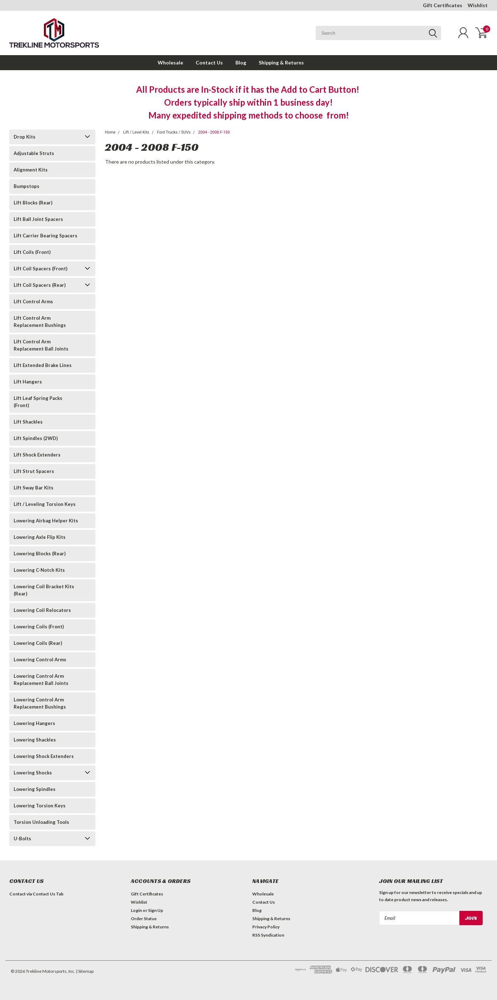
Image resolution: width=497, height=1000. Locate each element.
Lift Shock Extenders (37, 455)
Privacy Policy (265, 926)
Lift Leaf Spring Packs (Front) (38, 401)
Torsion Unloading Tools (41, 822)
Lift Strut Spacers (34, 471)
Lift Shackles (28, 422)
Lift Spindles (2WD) (36, 438)
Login (136, 910)
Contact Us (209, 62)
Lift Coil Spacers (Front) (40, 268)
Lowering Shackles (35, 740)
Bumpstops (26, 186)
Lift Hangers (28, 382)
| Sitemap (85, 971)
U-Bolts (22, 838)
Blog (240, 62)
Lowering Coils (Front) (39, 626)
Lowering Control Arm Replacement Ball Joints (41, 679)
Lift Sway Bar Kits (33, 488)
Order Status (144, 918)
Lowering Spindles (35, 789)
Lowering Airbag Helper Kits (46, 520)
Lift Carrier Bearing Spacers (45, 235)
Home (110, 132)
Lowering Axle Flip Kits (40, 537)
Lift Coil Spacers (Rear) (40, 285)
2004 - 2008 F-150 (214, 132)
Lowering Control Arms (40, 659)
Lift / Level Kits (136, 132)
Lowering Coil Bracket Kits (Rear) (44, 590)
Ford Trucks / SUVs (174, 132)
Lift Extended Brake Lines (43, 365)
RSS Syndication (268, 935)
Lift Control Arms (33, 301)
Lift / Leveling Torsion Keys (45, 504)
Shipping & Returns (281, 62)
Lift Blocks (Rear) (33, 203)
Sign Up (155, 910)
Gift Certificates (442, 5)
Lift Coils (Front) (32, 252)
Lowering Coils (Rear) (38, 643)
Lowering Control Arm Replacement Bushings (40, 703)
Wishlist (478, 5)
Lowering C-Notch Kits (39, 570)
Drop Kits (24, 137)
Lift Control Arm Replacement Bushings (40, 321)
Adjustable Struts (34, 153)
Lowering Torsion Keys (40, 805)
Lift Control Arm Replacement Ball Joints (41, 345)
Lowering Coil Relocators (42, 610)
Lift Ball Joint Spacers (38, 219)
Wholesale (170, 62)
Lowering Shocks (33, 773)
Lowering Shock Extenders (44, 756)
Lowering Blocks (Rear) (40, 553)
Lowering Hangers (34, 723)
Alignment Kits (31, 170)
